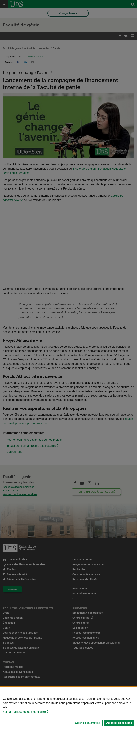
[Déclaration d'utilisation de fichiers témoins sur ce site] (68, 711)
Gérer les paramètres (87, 722)
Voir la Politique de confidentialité (24, 711)
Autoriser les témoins (119, 722)
